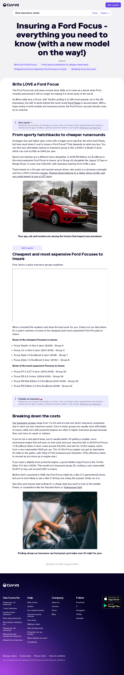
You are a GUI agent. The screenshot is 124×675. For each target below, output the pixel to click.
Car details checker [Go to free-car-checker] (35, 610)
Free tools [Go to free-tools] (31, 620)
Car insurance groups (24, 423)
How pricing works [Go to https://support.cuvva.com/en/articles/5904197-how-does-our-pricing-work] (35, 628)
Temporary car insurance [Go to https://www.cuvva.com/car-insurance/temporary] (90, 128)
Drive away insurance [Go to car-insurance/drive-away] (12, 618)
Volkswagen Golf (73, 487)
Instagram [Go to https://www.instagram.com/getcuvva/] (80, 610)
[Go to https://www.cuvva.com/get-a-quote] (113, 4)
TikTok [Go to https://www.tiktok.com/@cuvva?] (79, 614)
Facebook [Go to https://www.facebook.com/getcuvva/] (80, 602)
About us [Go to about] (55, 602)
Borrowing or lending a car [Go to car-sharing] (12, 623)
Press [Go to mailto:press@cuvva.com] (54, 610)
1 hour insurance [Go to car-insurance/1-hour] (10, 608)
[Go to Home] (48, 5)
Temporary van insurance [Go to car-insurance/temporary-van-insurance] (9, 629)
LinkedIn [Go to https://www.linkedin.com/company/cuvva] (79, 618)
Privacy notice (40, 656)
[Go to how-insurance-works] (27, 13)
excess (44, 173)
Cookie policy (25, 656)
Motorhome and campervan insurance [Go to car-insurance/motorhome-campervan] (12, 635)
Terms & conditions (57, 656)
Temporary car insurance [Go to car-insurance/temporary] (90, 404)
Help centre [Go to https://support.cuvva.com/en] (32, 602)
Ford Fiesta (74, 103)
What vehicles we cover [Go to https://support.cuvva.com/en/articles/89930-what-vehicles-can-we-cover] (37, 638)
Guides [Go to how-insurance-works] (30, 606)
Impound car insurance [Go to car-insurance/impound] (13, 640)
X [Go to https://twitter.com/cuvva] (76, 606)
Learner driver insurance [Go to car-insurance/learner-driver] (9, 613)
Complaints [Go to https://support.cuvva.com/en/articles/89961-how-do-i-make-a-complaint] (32, 642)
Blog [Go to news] (54, 614)
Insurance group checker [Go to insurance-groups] (34, 615)
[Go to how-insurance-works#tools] (95, 13)
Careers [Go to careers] (55, 606)
